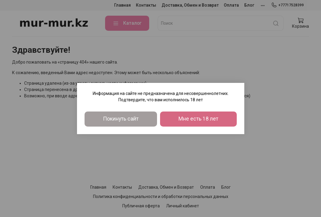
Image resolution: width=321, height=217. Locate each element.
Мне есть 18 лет (198, 119)
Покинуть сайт (121, 119)
